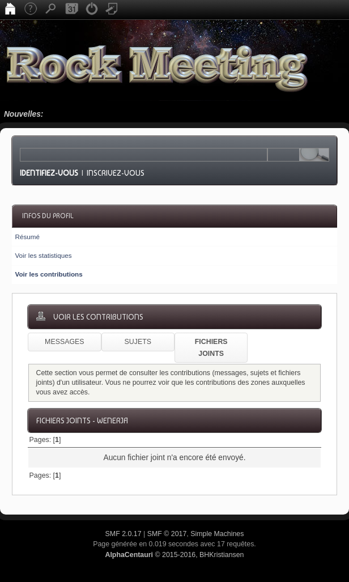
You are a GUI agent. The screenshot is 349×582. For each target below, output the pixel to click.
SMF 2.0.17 (123, 534)
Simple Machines (217, 534)
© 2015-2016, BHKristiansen (174, 555)
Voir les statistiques (43, 255)
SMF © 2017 (167, 534)
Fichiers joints (211, 348)
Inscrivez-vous (115, 172)
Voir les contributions (48, 274)
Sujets (138, 342)
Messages (64, 342)
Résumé (27, 236)
